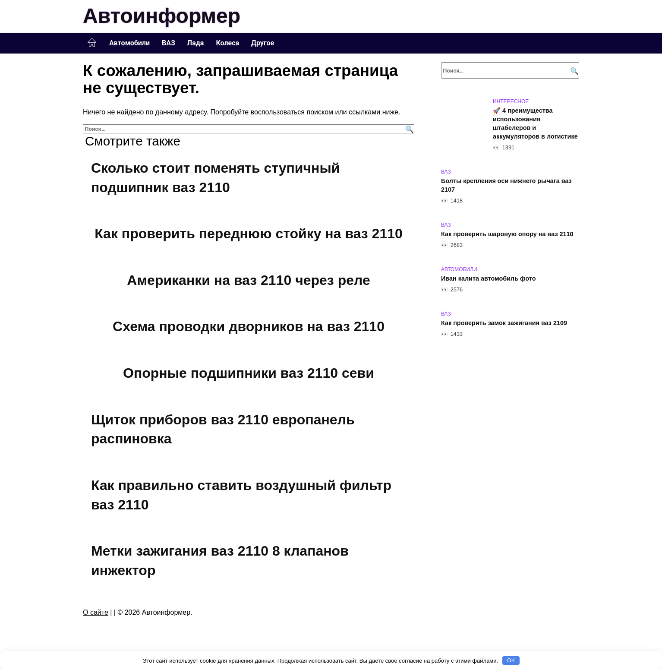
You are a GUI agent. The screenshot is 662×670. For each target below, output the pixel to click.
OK (511, 660)
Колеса (227, 43)
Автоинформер (161, 15)
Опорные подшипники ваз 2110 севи (248, 373)
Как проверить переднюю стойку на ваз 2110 (249, 233)
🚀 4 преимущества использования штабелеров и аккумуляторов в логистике (535, 123)
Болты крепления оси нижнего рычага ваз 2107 (506, 185)
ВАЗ (168, 43)
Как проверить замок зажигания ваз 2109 (504, 322)
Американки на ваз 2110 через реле (248, 280)
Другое (262, 43)
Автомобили (129, 43)
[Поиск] (408, 128)
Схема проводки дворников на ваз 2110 (249, 327)
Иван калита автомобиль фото (488, 278)
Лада (195, 43)
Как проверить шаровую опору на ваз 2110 (507, 234)
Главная (92, 43)
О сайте (95, 612)
